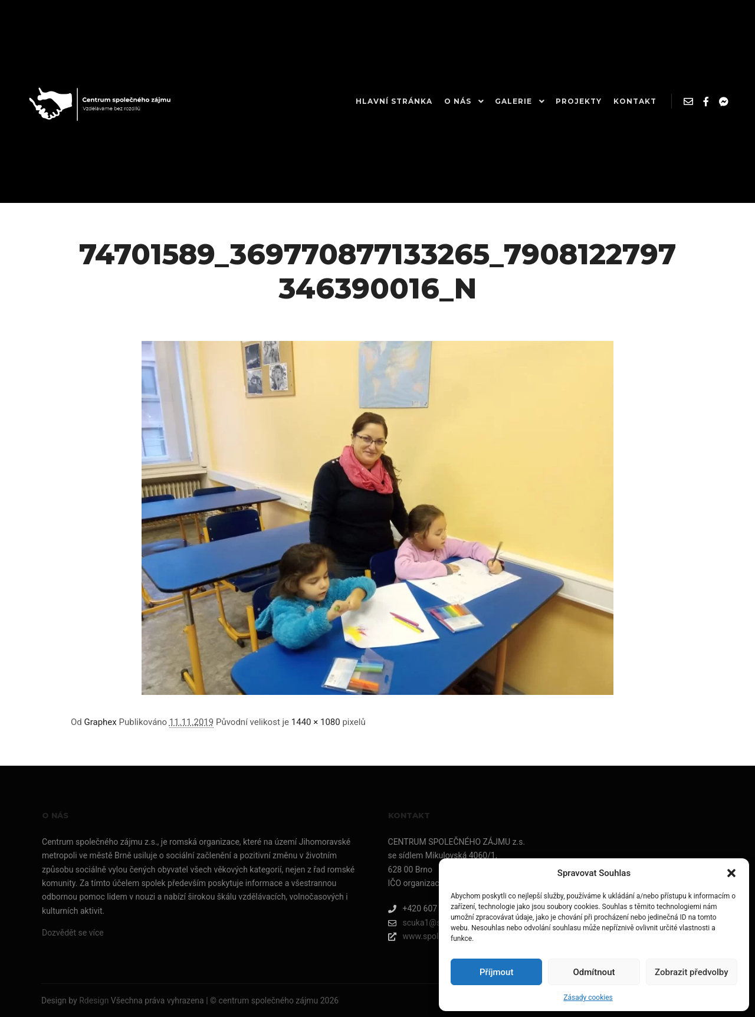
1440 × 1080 (315, 722)
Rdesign (94, 1000)
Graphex (100, 722)
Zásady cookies (587, 997)
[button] (731, 873)
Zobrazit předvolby (691, 972)
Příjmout (496, 972)
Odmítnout (594, 972)
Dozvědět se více (73, 932)
